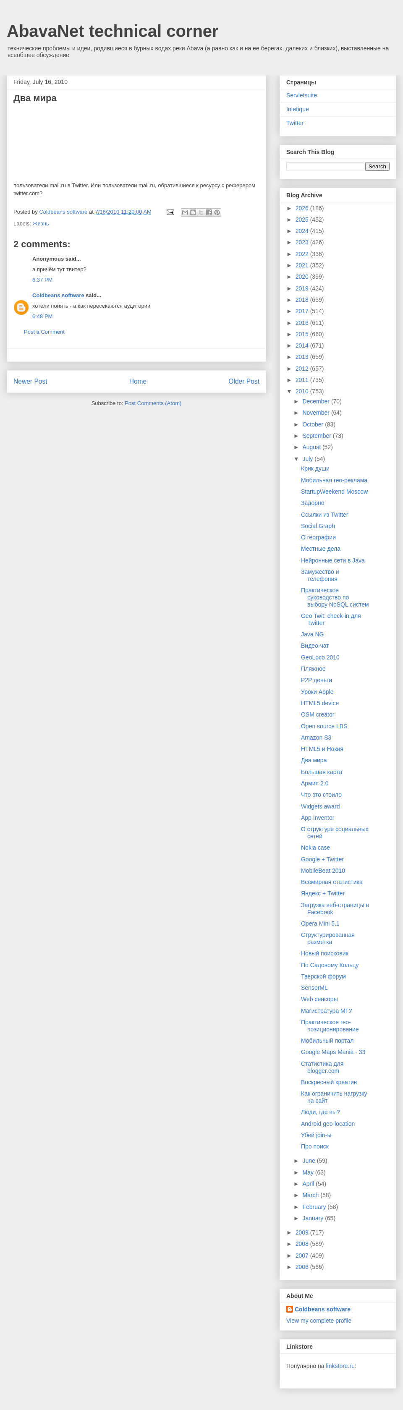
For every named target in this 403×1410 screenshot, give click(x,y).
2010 (303, 391)
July (308, 458)
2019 (303, 288)
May (308, 1172)
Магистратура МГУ (326, 1010)
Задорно (312, 503)
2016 (303, 322)
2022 (303, 254)
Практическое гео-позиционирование (330, 1026)
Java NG (312, 634)
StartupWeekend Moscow (334, 491)
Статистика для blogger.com (322, 1067)
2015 (303, 334)
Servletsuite (301, 95)
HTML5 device (320, 703)
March (311, 1195)
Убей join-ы (316, 1135)
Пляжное (313, 668)
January (313, 1218)
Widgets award (320, 806)
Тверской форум (323, 976)
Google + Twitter (322, 859)
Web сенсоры (319, 999)
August (312, 447)
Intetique (297, 109)
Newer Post (30, 381)
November (316, 412)
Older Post (243, 381)
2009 (303, 1232)
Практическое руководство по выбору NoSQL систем (335, 597)
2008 (303, 1243)
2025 (303, 219)
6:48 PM (42, 316)
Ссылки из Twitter (324, 514)
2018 (303, 299)
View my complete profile (318, 1320)
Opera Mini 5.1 (320, 923)
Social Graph (318, 526)
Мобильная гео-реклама (334, 480)
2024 (303, 231)
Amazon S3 (316, 737)
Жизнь (41, 223)
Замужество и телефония (320, 575)
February (314, 1206)
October (313, 424)
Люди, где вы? (320, 1112)
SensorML (314, 987)
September (317, 435)
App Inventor (317, 817)
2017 (303, 311)
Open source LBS (324, 726)
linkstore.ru (340, 1366)
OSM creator (317, 714)
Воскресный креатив (329, 1082)
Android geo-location (328, 1123)
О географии (318, 537)
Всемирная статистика (332, 882)
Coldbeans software (58, 295)
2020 (303, 276)
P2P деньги (316, 680)
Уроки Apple (317, 691)
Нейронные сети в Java (333, 560)
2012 (303, 368)
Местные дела (320, 548)
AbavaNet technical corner (113, 31)
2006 (303, 1267)
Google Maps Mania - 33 (333, 1052)
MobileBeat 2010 (323, 870)
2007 (303, 1255)
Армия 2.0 (315, 783)
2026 (303, 208)
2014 (303, 345)
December (316, 401)
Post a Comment (44, 332)
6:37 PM (42, 280)
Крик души (315, 468)
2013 (303, 356)
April (309, 1183)
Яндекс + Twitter (323, 893)
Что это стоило (321, 794)
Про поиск (315, 1146)
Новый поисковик (324, 953)
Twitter (295, 123)
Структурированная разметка (328, 938)
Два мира (314, 760)
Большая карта (321, 772)
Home (138, 381)
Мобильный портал (327, 1040)
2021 (303, 265)
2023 (303, 242)
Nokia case (315, 847)
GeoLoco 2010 (320, 657)
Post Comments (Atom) (153, 403)
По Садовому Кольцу (330, 965)
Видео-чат (315, 645)
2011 (303, 380)
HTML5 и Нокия (322, 749)
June (309, 1160)
